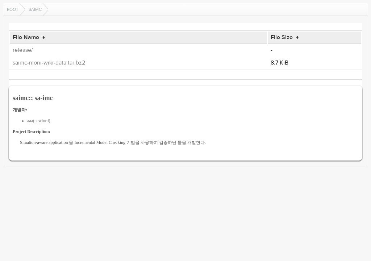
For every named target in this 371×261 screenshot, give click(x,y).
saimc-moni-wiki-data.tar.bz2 (49, 62)
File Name (26, 37)
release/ (23, 50)
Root (12, 9)
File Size (282, 37)
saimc (35, 9)
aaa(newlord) (38, 120)
